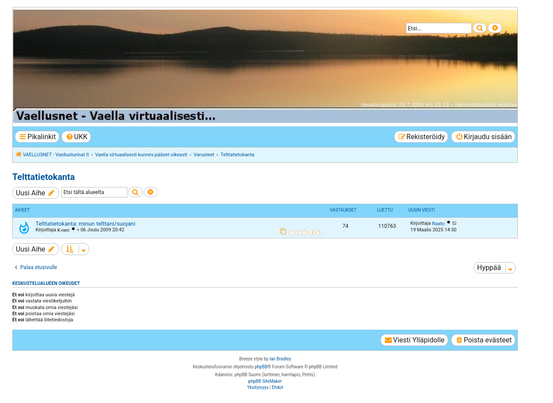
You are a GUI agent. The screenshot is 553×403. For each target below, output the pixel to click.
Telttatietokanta (43, 177)
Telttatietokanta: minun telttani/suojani (85, 223)
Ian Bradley (280, 358)
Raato (438, 224)
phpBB (261, 366)
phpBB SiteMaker (265, 381)
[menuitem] (76, 137)
